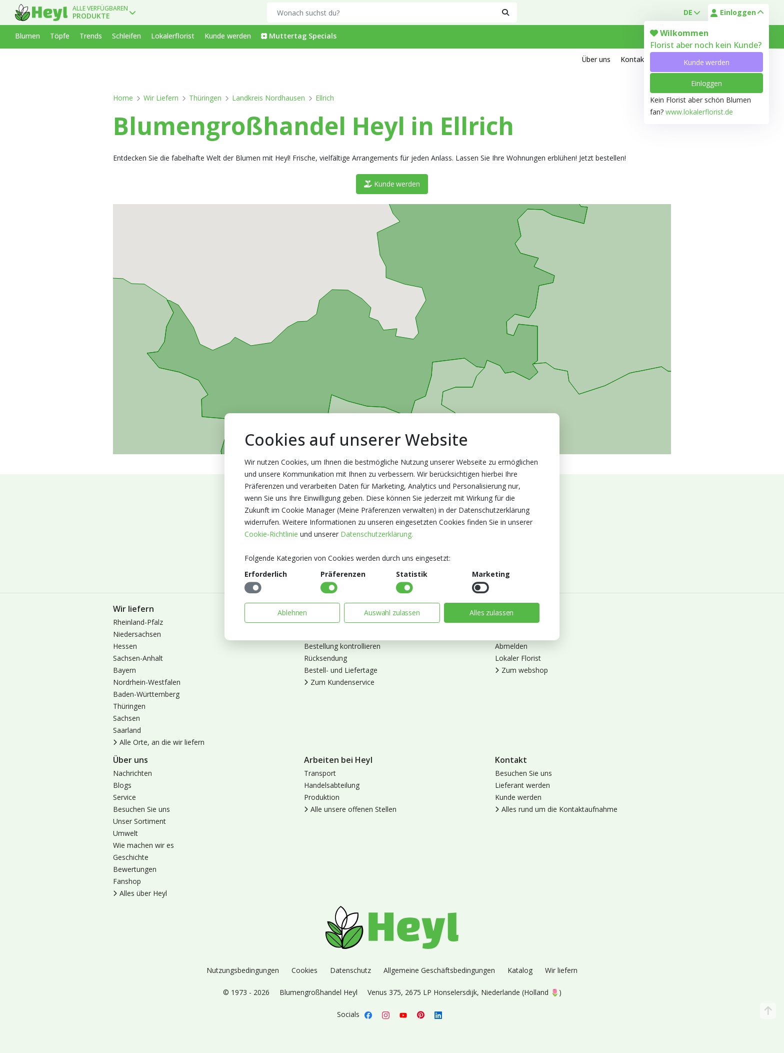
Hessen (125, 646)
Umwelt (125, 833)
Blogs (122, 785)
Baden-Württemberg (146, 694)
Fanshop (127, 881)
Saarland (127, 730)
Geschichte (130, 857)
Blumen (27, 36)
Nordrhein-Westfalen (146, 682)
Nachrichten (132, 773)
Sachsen (126, 718)
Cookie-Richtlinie (271, 534)
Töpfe (60, 36)
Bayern (124, 670)
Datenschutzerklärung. (376, 534)
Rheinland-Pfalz (138, 622)
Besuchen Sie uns (141, 809)
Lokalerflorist (172, 36)
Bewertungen (134, 869)
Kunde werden (706, 62)
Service (124, 797)
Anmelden (511, 622)
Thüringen (205, 98)
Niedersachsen (137, 634)
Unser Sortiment (139, 821)
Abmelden (511, 646)
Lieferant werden (522, 785)
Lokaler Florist (518, 658)
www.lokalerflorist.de (699, 112)
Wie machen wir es (143, 845)
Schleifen (126, 36)
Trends (91, 36)
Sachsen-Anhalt (138, 658)
